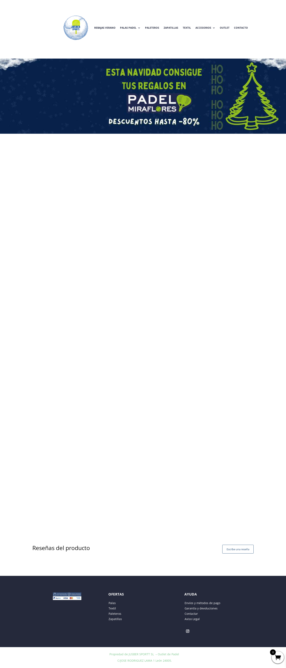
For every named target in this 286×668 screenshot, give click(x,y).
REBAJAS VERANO (105, 27)
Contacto (241, 27)
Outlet (224, 27)
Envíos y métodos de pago (202, 603)
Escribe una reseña (238, 549)
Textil (187, 27)
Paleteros (152, 27)
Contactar (191, 614)
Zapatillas (171, 27)
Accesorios (203, 27)
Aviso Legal (192, 619)
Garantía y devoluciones (201, 608)
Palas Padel (128, 27)
